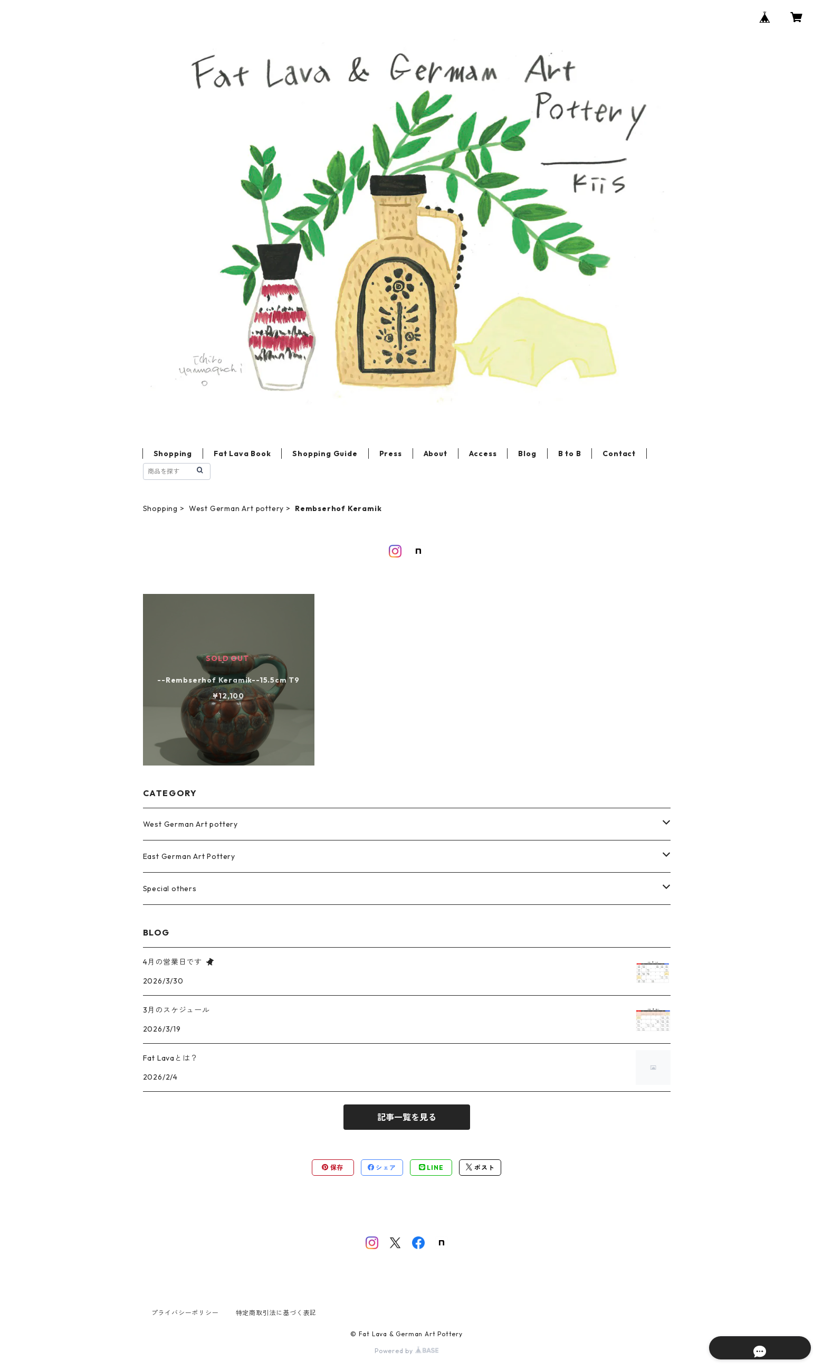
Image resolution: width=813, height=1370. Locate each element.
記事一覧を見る (406, 1117)
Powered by (406, 1351)
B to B (569, 453)
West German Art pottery (236, 508)
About (435, 453)
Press (390, 453)
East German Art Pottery (189, 856)
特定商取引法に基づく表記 (276, 1313)
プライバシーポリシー (185, 1313)
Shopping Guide (324, 453)
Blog (527, 453)
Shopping (173, 453)
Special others (170, 888)
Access (483, 453)
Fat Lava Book (242, 453)
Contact (619, 453)
